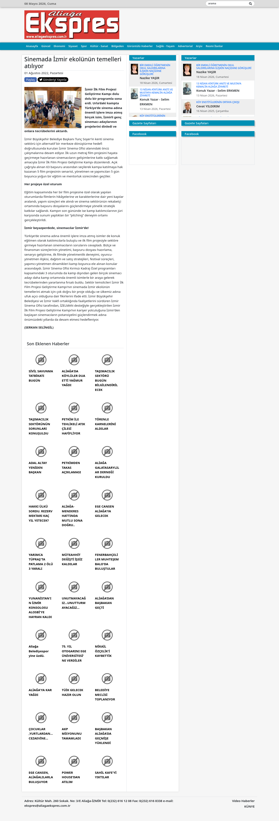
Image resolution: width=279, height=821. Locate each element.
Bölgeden (117, 46)
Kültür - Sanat (99, 46)
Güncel (45, 46)
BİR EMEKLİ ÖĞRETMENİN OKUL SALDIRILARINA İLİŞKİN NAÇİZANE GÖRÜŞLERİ (155, 69)
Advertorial (185, 46)
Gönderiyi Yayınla (52, 80)
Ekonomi (59, 46)
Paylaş (30, 80)
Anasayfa (32, 46)
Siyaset (73, 46)
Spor (84, 46)
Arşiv (199, 46)
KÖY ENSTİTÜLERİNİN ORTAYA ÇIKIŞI (217, 102)
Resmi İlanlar (214, 46)
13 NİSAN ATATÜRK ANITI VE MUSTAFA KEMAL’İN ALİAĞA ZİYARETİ (156, 92)
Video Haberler (243, 801)
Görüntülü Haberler (140, 46)
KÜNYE (249, 806)
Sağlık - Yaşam (165, 46)
